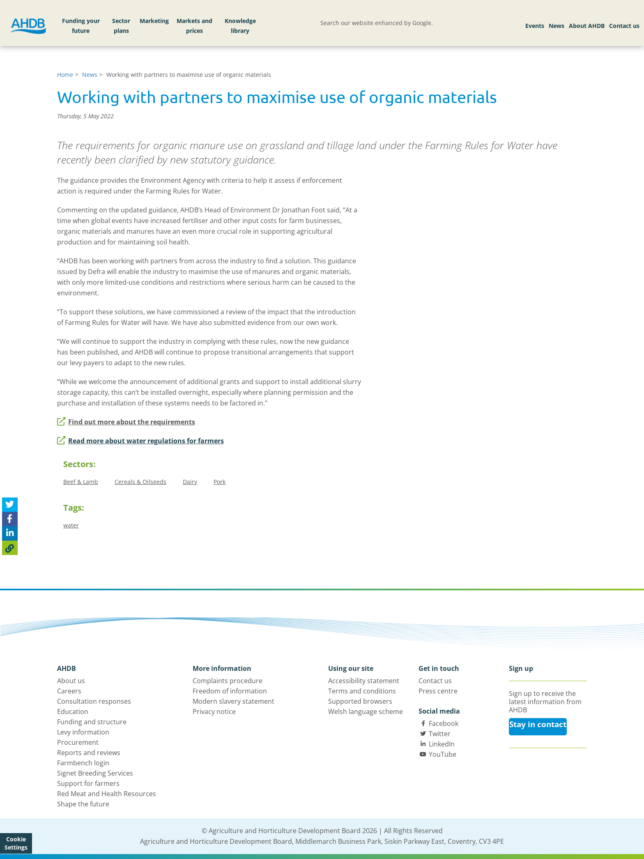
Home (65, 74)
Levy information (83, 732)
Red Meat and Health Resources (106, 793)
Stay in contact (537, 724)
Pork (219, 482)
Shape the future (83, 803)
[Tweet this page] (10, 504)
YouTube (442, 754)
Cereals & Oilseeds (140, 482)
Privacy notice (214, 711)
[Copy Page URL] (10, 548)
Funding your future (81, 26)
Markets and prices (194, 26)
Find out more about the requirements (126, 421)
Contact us (624, 26)
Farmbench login (83, 762)
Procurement (78, 742)
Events (534, 26)
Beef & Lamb (80, 482)
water (71, 525)
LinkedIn (442, 743)
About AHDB (587, 26)
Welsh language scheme (365, 711)
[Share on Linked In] (10, 533)
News (556, 26)
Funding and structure (91, 721)
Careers (69, 690)
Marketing (154, 21)
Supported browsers (360, 701)
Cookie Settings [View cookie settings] (16, 843)
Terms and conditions (362, 690)
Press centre (438, 690)
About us (71, 680)
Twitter (440, 733)
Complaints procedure (227, 680)
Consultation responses (94, 701)
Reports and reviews (88, 752)
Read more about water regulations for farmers (140, 440)
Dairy (190, 482)
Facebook (443, 723)
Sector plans (121, 26)
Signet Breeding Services (95, 773)
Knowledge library (240, 26)
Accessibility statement (363, 680)
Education (72, 711)
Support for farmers (88, 783)
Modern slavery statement (233, 701)
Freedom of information (230, 690)
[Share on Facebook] (10, 519)
